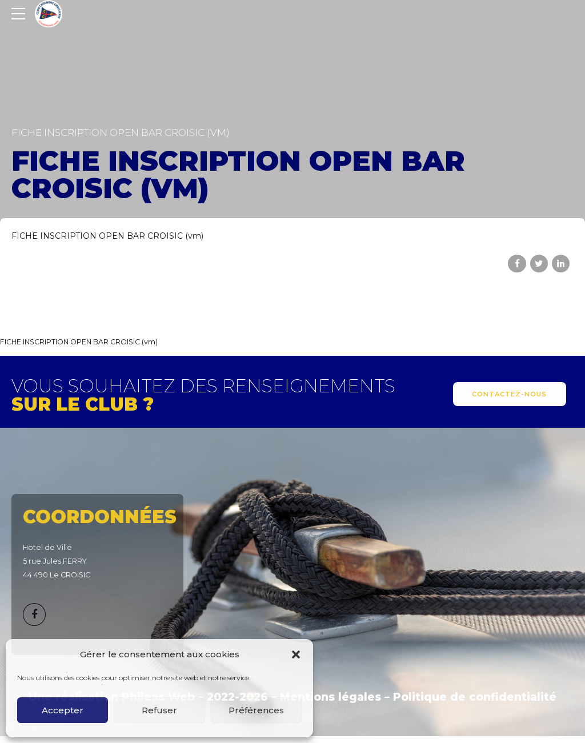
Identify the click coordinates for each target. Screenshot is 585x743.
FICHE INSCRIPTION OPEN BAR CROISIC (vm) (107, 236)
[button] (296, 654)
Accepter (62, 710)
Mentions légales (330, 697)
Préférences (256, 710)
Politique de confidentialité (474, 697)
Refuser (159, 710)
